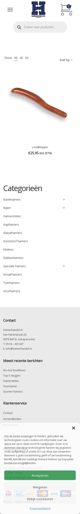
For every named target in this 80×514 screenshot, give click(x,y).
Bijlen (7, 208)
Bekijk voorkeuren (40, 499)
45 (21, 58)
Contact (8, 413)
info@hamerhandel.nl (19, 348)
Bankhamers (12, 199)
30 (15, 58)
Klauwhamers (12, 233)
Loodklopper (40, 147)
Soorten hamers (13, 391)
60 (27, 58)
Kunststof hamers (15, 241)
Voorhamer (10, 386)
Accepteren (40, 475)
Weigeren (40, 487)
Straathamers (12, 274)
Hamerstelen (12, 216)
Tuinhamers (11, 283)
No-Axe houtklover (14, 370)
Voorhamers (11, 291)
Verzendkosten (12, 419)
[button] (73, 428)
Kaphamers (11, 224)
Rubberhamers (13, 258)
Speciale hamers (14, 266)
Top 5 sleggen (11, 375)
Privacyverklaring (40, 508)
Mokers (8, 249)
